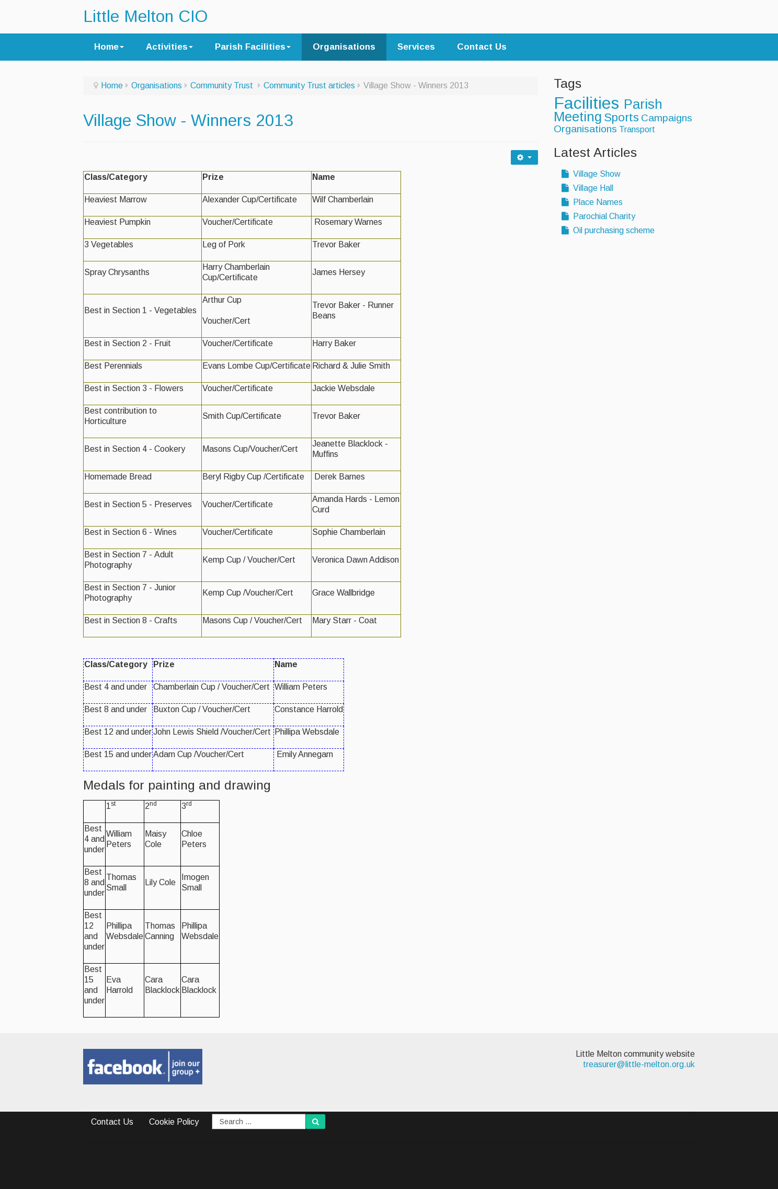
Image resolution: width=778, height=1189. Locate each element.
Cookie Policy (174, 1121)
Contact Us (482, 47)
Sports (621, 117)
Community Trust (222, 85)
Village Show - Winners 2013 (188, 120)
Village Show (591, 173)
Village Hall (587, 188)
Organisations (344, 47)
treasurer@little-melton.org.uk (639, 1064)
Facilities (589, 103)
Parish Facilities (253, 47)
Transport (637, 129)
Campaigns (666, 117)
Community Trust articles (309, 85)
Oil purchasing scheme (608, 230)
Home (109, 47)
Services (416, 47)
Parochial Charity (598, 216)
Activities (169, 47)
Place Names (592, 202)
